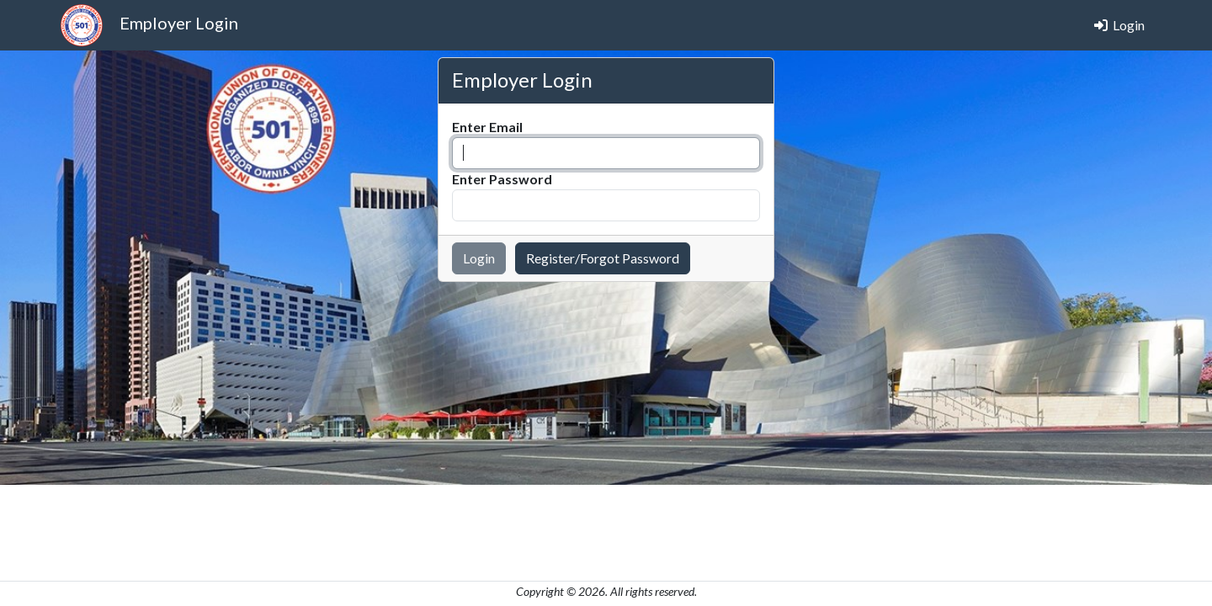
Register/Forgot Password (602, 258)
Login (1119, 25)
